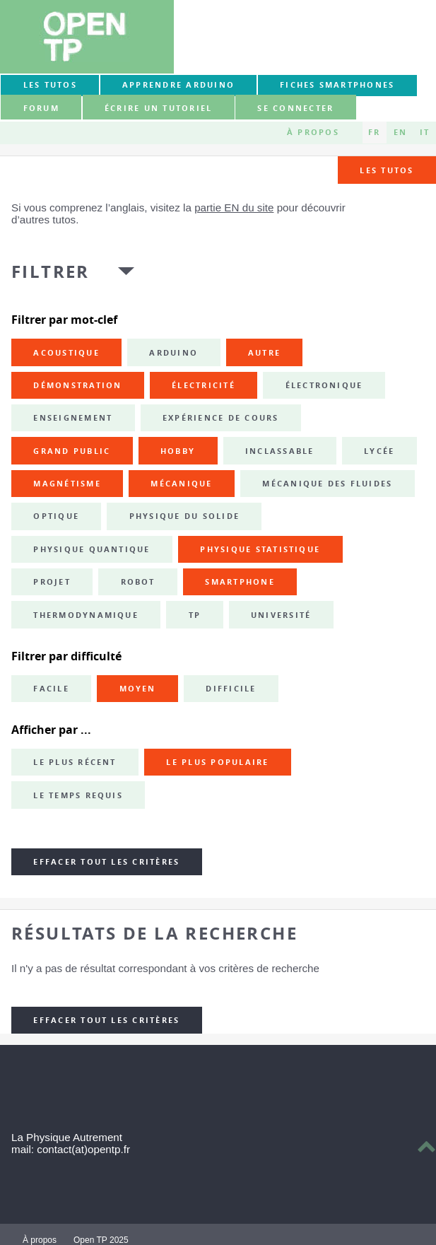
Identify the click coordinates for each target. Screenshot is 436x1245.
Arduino (173, 352)
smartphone (239, 582)
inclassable (279, 451)
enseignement (72, 417)
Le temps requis (78, 795)
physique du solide (184, 516)
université (281, 615)
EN (400, 132)
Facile (51, 688)
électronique (324, 385)
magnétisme (66, 483)
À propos (313, 132)
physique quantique (91, 549)
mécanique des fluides (327, 483)
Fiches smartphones (337, 84)
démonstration (77, 385)
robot (138, 582)
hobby (177, 451)
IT (425, 132)
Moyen (137, 688)
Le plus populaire (217, 762)
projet (51, 582)
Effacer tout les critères (106, 861)
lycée (379, 451)
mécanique (181, 483)
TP (195, 615)
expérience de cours (221, 417)
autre (264, 352)
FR (374, 132)
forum (41, 108)
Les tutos (50, 84)
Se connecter (295, 108)
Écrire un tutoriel (158, 108)
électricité (203, 385)
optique (56, 516)
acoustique (66, 352)
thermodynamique (86, 615)
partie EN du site (233, 207)
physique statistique (260, 549)
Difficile (231, 688)
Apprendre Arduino (178, 84)
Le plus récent (74, 762)
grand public (71, 451)
